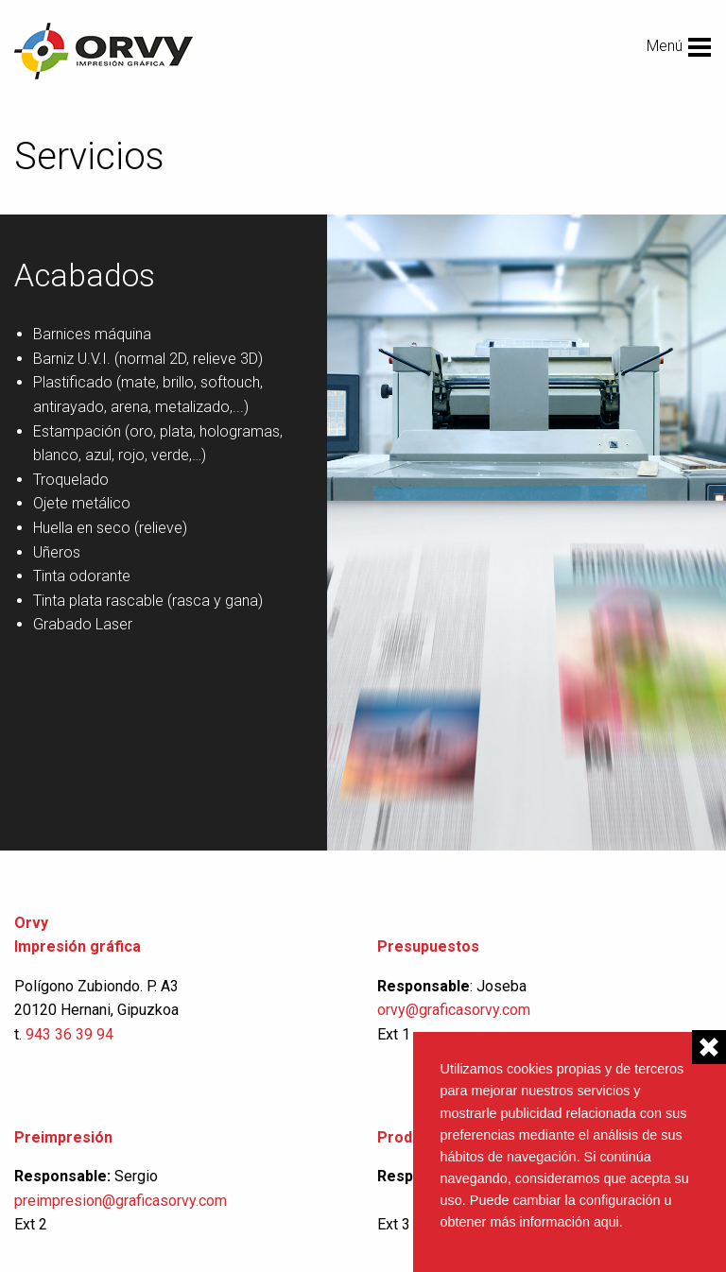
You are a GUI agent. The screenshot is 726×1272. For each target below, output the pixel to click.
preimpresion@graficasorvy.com (120, 1201)
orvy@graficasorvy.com (455, 1010)
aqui (606, 1221)
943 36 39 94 (69, 1034)
